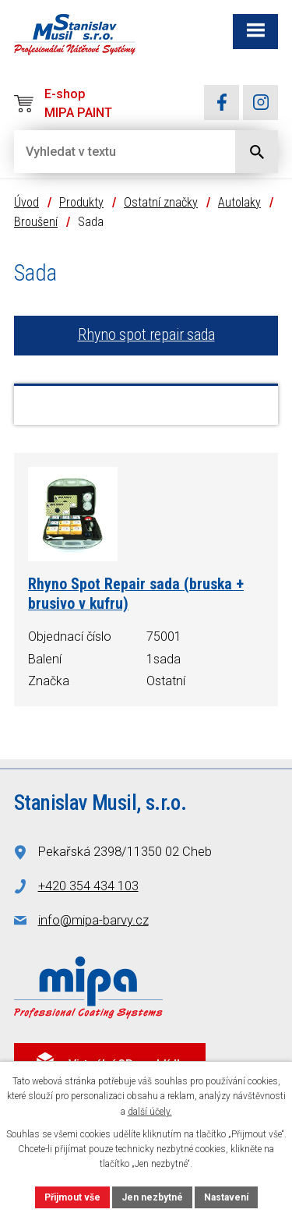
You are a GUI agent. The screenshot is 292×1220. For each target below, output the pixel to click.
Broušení (36, 221)
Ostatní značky (161, 202)
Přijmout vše (72, 1197)
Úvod (26, 202)
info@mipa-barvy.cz (93, 920)
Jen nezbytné (152, 1197)
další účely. (150, 1111)
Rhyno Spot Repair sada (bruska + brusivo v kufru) (136, 594)
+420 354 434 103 (88, 886)
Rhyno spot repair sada (146, 335)
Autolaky (239, 202)
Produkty (81, 202)
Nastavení (226, 1197)
